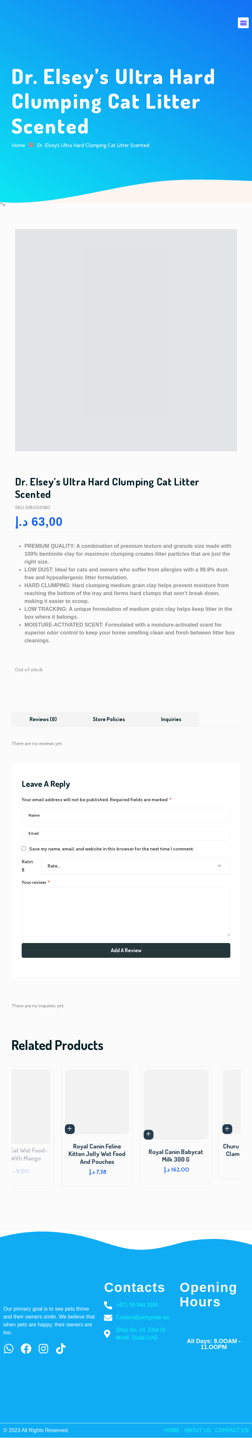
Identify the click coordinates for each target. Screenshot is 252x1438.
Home (18, 145)
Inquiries (171, 719)
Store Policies (109, 719)
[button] (243, 22)
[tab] (43, 719)
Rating (28, 865)
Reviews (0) (43, 719)
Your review (36, 882)
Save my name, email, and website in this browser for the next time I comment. (111, 848)
